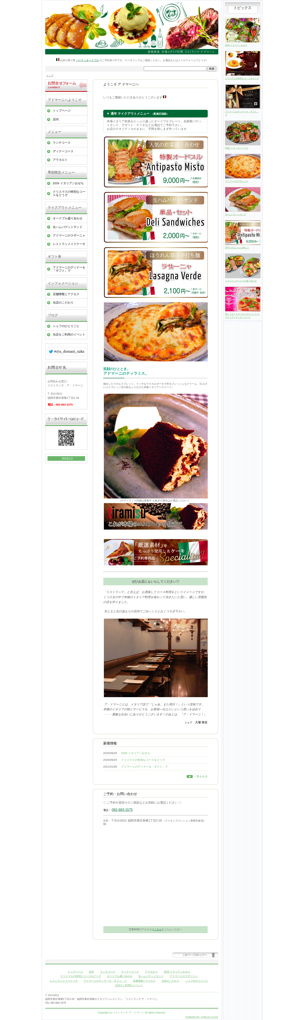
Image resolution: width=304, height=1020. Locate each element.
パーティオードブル (87, 60)
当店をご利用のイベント (69, 334)
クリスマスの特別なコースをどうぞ (69, 193)
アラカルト (60, 159)
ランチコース (62, 142)
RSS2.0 (67, 458)
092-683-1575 (122, 810)
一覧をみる (201, 776)
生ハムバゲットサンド (67, 227)
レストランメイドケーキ (69, 244)
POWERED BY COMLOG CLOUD (201, 1017)
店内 (56, 119)
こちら (158, 929)
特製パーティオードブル (236, 148)
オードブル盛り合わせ (67, 218)
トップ (49, 75)
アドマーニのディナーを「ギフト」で (69, 269)
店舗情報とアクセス (66, 294)
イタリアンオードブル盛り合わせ (241, 281)
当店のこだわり (63, 302)
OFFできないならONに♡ (237, 247)
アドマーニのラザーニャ (69, 235)
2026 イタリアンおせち (68, 183)
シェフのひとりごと (66, 326)
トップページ (62, 110)
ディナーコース (63, 151)
